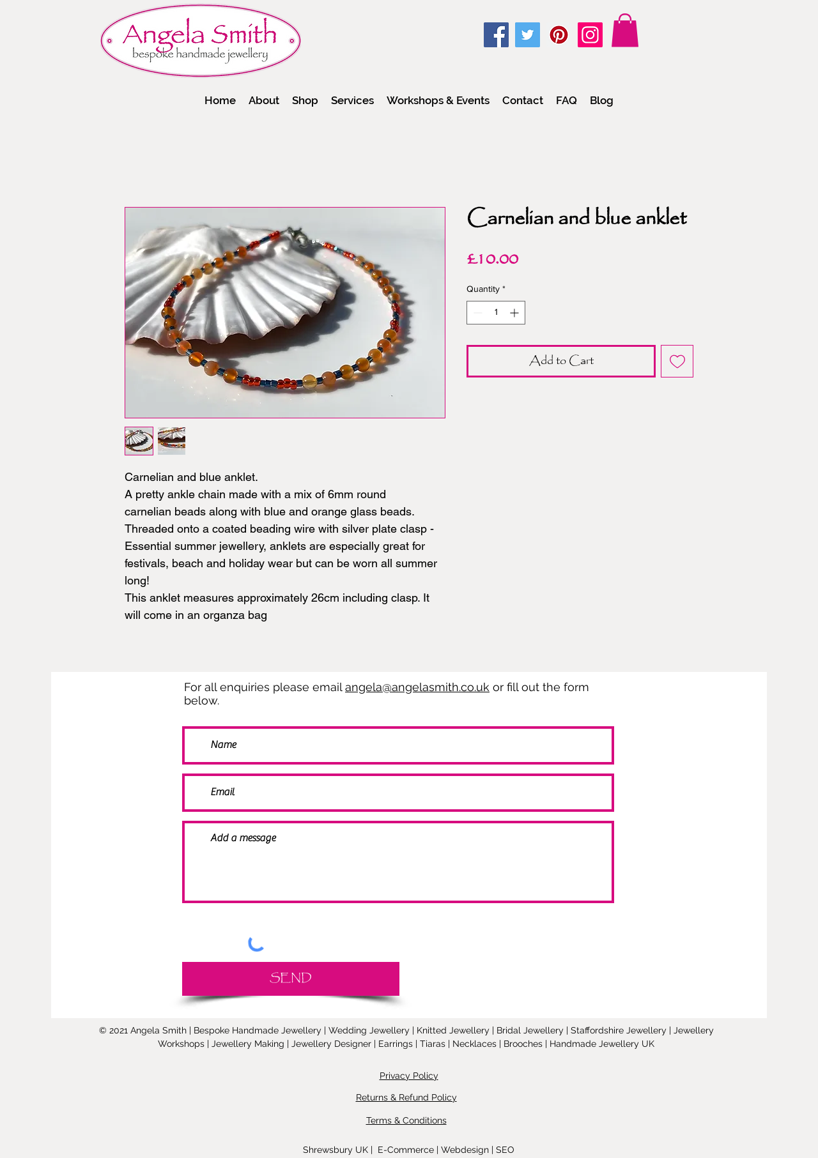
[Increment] (515, 312)
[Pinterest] (558, 34)
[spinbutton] (495, 312)
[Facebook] (496, 34)
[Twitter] (527, 34)
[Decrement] (476, 312)
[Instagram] (590, 34)
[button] (305, 100)
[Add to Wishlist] (677, 361)
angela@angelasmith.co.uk (417, 687)
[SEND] (290, 979)
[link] (625, 30)
